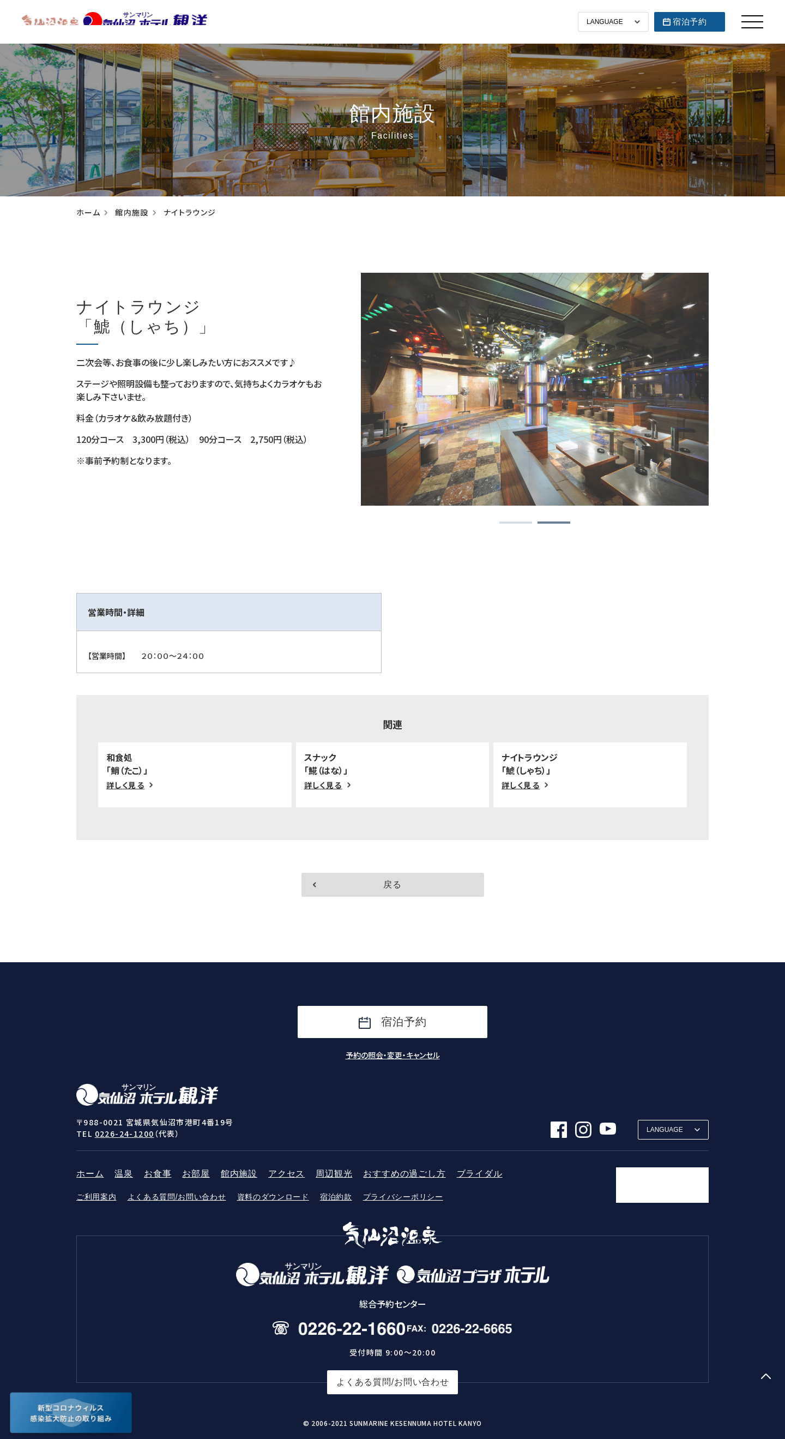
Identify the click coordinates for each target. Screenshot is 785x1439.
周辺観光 (334, 1173)
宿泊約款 (336, 1196)
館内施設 (132, 212)
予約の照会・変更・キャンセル (393, 1055)
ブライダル (480, 1173)
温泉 (123, 1173)
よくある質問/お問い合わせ (177, 1196)
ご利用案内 (96, 1196)
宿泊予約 (690, 21)
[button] (515, 522)
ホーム (88, 212)
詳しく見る (125, 785)
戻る (392, 884)
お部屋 (195, 1173)
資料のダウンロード (273, 1196)
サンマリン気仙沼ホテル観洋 (114, 22)
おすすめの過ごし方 (404, 1173)
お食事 (157, 1173)
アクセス (286, 1173)
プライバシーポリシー (403, 1196)
